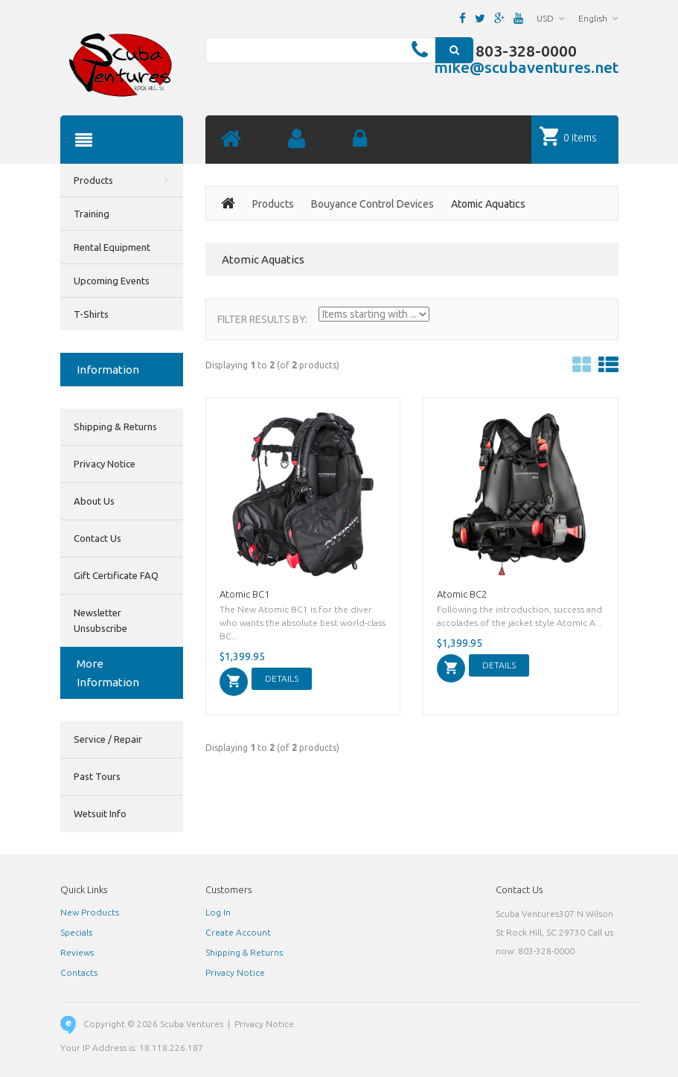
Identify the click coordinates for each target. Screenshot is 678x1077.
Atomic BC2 (462, 594)
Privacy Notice (104, 463)
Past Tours (97, 776)
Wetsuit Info (100, 813)
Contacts (78, 972)
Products (273, 204)
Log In (218, 912)
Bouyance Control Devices (372, 204)
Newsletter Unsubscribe (100, 620)
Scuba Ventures (191, 1024)
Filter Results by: (262, 319)
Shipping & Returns (115, 426)
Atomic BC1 (244, 594)
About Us (94, 501)
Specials (76, 932)
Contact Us (97, 538)
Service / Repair (108, 739)
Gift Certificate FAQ (116, 575)
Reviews (77, 952)
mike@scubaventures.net (526, 67)
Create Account (238, 932)
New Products (89, 912)
